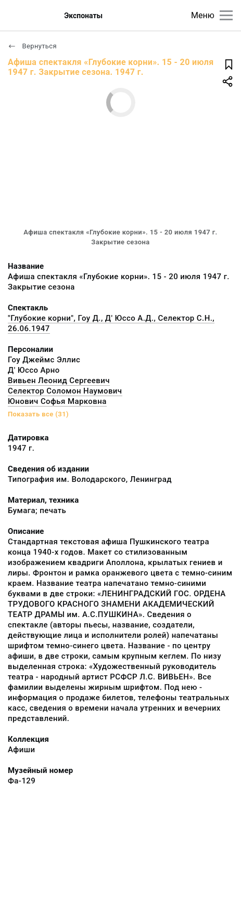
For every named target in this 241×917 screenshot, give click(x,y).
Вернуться (32, 46)
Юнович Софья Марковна (57, 401)
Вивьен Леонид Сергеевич (59, 380)
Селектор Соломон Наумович (65, 391)
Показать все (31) (38, 414)
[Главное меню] (226, 15)
